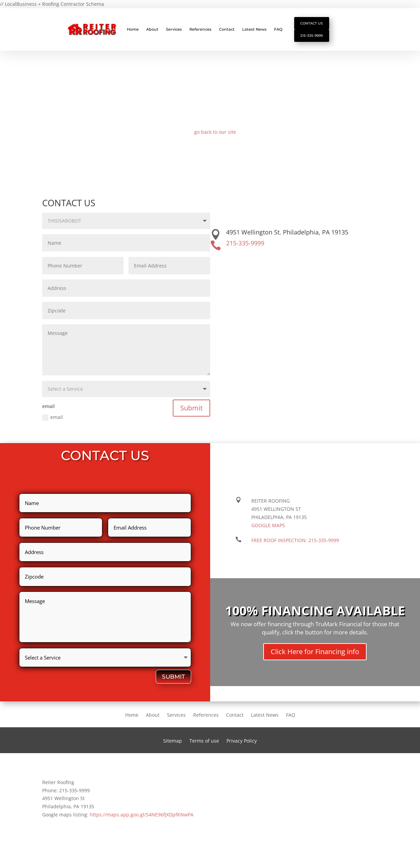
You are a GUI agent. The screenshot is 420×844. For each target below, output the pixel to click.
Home (133, 29)
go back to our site (215, 132)
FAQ (278, 29)
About (152, 29)
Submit (191, 407)
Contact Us (311, 23)
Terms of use (204, 741)
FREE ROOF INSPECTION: (295, 540)
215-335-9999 (311, 35)
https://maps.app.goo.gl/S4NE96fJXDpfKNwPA (142, 814)
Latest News (254, 29)
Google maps (268, 525)
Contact (227, 29)
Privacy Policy (241, 741)
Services (174, 29)
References (200, 29)
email (52, 417)
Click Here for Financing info (315, 651)
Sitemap (172, 741)
